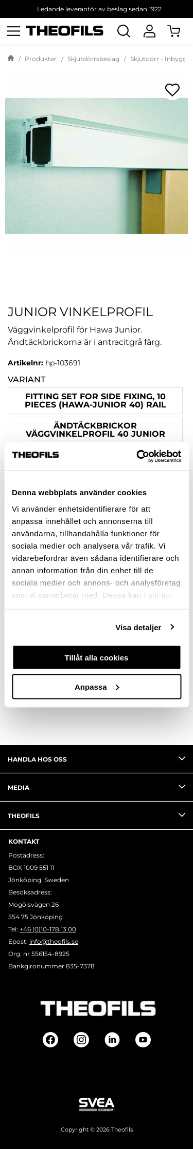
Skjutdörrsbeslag (93, 59)
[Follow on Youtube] (143, 1039)
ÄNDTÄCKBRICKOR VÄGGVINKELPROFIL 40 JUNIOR (95, 430)
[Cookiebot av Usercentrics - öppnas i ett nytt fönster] (137, 456)
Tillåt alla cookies (97, 657)
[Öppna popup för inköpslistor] (172, 90)
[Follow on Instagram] (81, 1039)
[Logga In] (149, 31)
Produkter (41, 59)
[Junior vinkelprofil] (96, 165)
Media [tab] (96, 786)
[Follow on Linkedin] (112, 1039)
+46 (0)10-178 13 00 (48, 929)
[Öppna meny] (13, 31)
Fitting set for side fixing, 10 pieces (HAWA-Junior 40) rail (95, 401)
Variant (26, 379)
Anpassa (97, 686)
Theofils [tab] (96, 815)
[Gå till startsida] (11, 59)
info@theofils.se (53, 941)
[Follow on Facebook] (50, 1039)
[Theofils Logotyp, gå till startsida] (64, 31)
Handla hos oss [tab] (96, 758)
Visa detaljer (138, 626)
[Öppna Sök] (123, 31)
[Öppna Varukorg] (180, 31)
